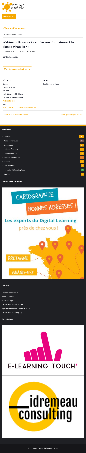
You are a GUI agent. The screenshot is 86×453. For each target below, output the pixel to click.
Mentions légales (8, 301)
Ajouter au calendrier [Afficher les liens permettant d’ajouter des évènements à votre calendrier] (18, 69)
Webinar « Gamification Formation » (16, 115)
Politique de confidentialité (12, 305)
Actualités (7, 137)
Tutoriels (7, 162)
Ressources (8, 145)
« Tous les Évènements (14, 28)
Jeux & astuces (9, 166)
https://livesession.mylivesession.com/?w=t (20, 107)
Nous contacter (8, 297)
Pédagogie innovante (12, 157)
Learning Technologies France (71, 115)
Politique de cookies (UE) (12, 313)
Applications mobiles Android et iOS (16, 309)
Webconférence (9, 101)
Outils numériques (11, 141)
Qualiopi (7, 174)
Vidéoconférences (11, 149)
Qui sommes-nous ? (10, 293)
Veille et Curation (10, 153)
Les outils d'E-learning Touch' (15, 170)
